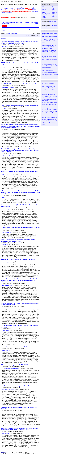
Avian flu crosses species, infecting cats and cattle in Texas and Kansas (20, 386)
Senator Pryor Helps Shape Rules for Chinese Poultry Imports (18, 259)
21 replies (21, 348)
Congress (19, 8)
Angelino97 (16, 44)
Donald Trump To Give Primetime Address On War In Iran (49, 105)
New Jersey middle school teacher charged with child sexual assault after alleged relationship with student (50, 121)
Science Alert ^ (5, 330)
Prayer (2, 7)
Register (19, 1)
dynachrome (17, 106)
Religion (43, 12)
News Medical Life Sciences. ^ (9, 389)
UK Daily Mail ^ (5, 433)
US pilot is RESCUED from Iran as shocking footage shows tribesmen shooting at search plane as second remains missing (49, 98)
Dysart (16, 261)
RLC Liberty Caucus (46, 13)
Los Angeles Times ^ (6, 209)
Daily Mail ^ (5, 46)
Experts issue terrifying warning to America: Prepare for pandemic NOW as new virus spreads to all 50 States (19, 42)
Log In (15, 1)
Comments (14, 33)
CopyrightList (35, 11)
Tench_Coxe (16, 306)
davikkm (17, 348)
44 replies (23, 106)
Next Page (3, 38)
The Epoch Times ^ (6, 412)
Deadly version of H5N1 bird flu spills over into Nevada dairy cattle (19, 105)
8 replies (22, 306)
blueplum (16, 328)
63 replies (23, 129)
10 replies (23, 283)
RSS (39, 449)
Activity (8, 33)
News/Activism (45, 10)
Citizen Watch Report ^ (7, 350)
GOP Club (44, 9)
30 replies (20, 173)
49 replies (23, 195)
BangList (22, 7)
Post (56, 6)
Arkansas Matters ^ (6, 262)
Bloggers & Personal (46, 6)
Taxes (15, 8)
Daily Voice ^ (5, 131)
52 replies (22, 366)
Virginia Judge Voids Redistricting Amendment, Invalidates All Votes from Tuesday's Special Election (49, 52)
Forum (11, 1)
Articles (3, 33)
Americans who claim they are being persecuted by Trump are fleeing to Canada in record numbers (49, 113)
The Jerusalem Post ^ (7, 232)
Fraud (22, 8)
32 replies (26, 207)
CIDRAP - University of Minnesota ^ (10, 368)
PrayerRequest (7, 7)
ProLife (17, 7)
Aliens (25, 7)
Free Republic (5, 1)
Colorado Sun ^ (5, 244)
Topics (53, 6)
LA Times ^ (4, 108)
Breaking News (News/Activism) (49, 30)
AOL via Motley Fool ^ (7, 285)
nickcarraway (17, 85)
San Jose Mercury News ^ (8, 87)
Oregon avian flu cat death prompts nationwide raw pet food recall (19, 171)
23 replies (19, 387)
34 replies (20, 410)
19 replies (23, 85)
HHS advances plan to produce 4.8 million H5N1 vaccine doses (18, 365)
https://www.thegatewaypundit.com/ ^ (10, 155)
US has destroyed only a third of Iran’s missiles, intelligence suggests (49, 108)
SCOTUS (13, 7)
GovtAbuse (32, 8)
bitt (15, 153)
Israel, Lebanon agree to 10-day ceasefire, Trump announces (48, 69)
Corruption (10, 8)
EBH (16, 173)
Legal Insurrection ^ (6, 67)
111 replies (22, 44)
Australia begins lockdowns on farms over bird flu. (15, 346)
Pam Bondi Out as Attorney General (49, 102)
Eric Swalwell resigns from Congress (49, 72)
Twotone (16, 431)
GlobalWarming (4, 8)
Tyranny (3, 9)
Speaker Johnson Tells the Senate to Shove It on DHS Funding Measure (49, 116)
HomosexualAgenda (31, 7)
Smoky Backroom (45, 14)
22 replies (21, 431)
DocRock (17, 230)
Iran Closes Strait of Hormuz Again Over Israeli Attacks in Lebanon (49, 93)
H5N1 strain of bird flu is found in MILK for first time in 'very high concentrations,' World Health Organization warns (19, 429)
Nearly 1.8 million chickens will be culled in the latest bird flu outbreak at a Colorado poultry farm (18, 240)
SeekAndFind (16, 129)
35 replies (19, 153)
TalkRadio (34, 9)
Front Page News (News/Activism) (49, 81)
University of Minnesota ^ (8, 174)
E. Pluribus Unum (19, 207)
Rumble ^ (4, 197)
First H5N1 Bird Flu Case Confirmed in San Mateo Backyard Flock (19, 84)
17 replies (20, 261)
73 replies (21, 230)
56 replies (23, 66)
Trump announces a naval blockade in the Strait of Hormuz (50, 75)
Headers (33, 35)
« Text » (37, 35)
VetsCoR (43, 16)
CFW (16, 410)
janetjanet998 (18, 195)
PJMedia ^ (4, 308)
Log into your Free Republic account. (49, 26)
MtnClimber (17, 66)
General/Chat (44, 8)
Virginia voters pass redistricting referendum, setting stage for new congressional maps (49, 56)
